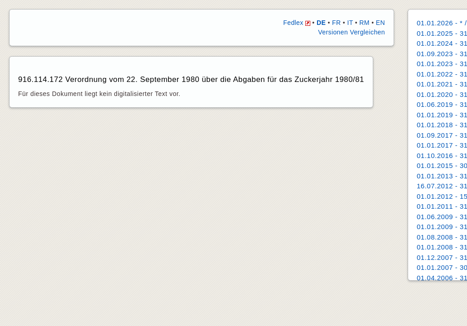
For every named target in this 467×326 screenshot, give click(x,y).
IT (350, 22)
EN (380, 22)
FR (336, 22)
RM (364, 22)
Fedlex (296, 22)
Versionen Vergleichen (351, 32)
